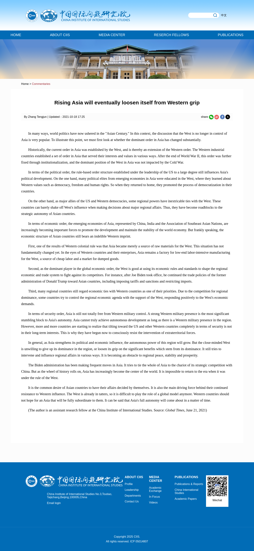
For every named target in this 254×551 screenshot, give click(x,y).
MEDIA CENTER (112, 35)
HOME (16, 35)
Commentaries (41, 83)
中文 (224, 15)
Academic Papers (186, 498)
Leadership (132, 489)
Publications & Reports (189, 484)
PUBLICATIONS (230, 35)
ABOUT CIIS (60, 35)
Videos (153, 502)
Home (25, 83)
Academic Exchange (155, 489)
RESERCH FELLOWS (171, 35)
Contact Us (132, 501)
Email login (54, 503)
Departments (133, 495)
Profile (129, 484)
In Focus (154, 496)
